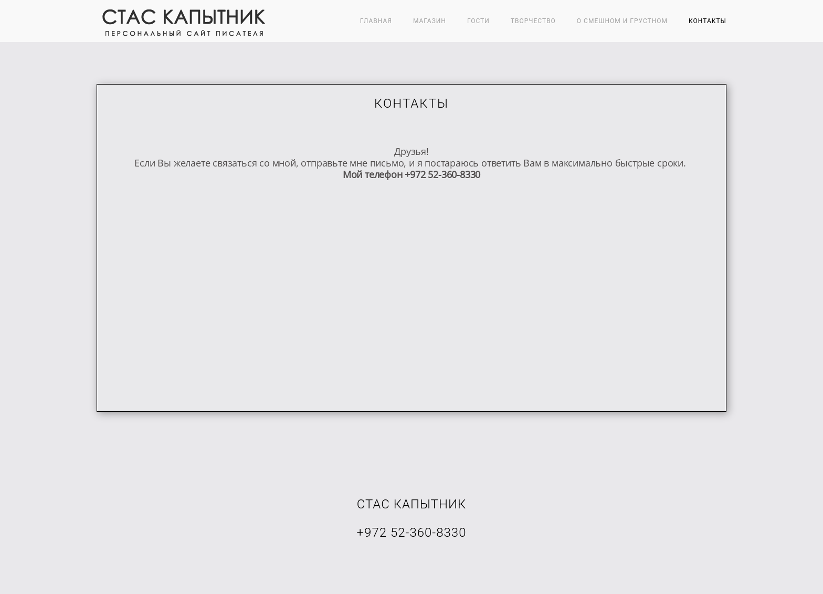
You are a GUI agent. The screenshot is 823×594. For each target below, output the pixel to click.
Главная (376, 21)
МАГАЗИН (429, 21)
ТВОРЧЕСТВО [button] (533, 21)
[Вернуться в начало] (182, 21)
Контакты (707, 21)
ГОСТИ (478, 21)
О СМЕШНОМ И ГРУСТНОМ (622, 21)
